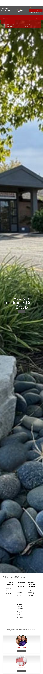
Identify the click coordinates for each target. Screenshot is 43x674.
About (7, 16)
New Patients (6, 18)
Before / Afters (25, 16)
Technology (18, 16)
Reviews (38, 16)
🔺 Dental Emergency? (5, 11)
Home (4, 16)
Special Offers (32, 16)
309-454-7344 (5, 10)
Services (12, 16)
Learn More (21, 311)
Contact (38, 18)
